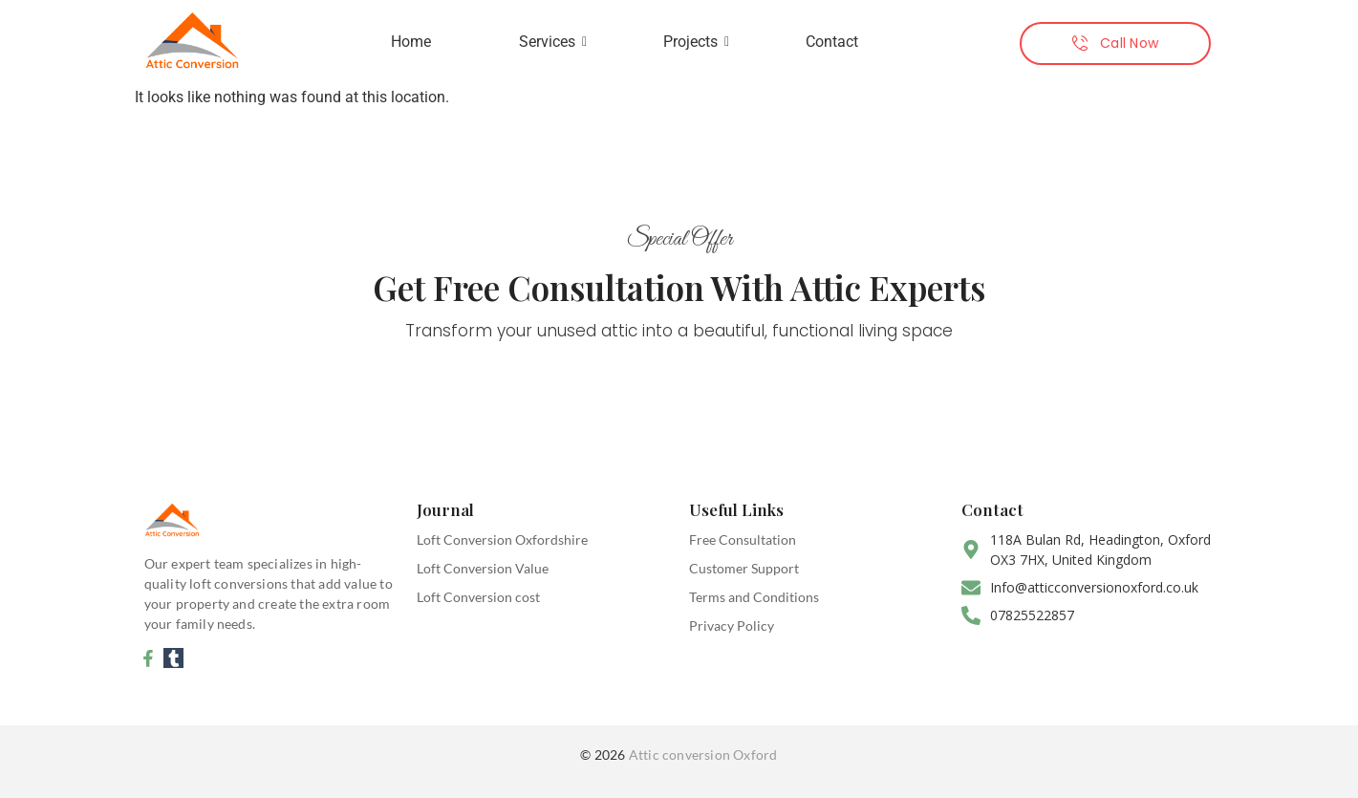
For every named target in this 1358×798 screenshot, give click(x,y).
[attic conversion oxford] (192, 40)
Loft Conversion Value (483, 568)
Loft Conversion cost (478, 597)
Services (553, 41)
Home (411, 41)
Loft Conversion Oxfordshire (502, 539)
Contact (832, 41)
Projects (696, 41)
